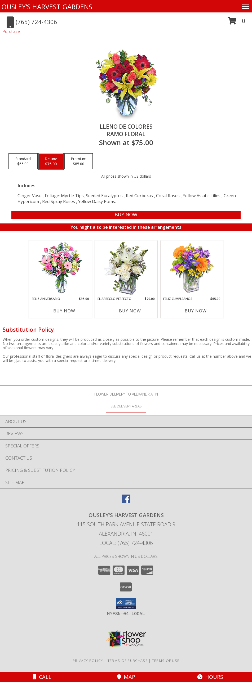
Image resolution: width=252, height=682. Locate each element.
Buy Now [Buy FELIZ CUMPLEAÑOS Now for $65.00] (196, 311)
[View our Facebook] (126, 501)
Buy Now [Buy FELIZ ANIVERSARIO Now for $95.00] (64, 311)
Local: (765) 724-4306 (126, 542)
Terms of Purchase (128, 660)
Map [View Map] (126, 676)
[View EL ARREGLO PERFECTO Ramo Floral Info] (126, 268)
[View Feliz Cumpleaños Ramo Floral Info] (192, 268)
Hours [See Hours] (210, 676)
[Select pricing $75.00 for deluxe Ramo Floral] (51, 161)
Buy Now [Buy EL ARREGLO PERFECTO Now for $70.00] (130, 311)
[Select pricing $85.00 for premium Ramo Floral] (78, 161)
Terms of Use (166, 660)
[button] (236, 23)
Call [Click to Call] (42, 676)
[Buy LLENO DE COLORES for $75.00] (126, 215)
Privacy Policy (88, 660)
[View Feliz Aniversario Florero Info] (60, 268)
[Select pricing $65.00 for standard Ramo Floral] (23, 161)
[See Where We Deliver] (126, 406)
